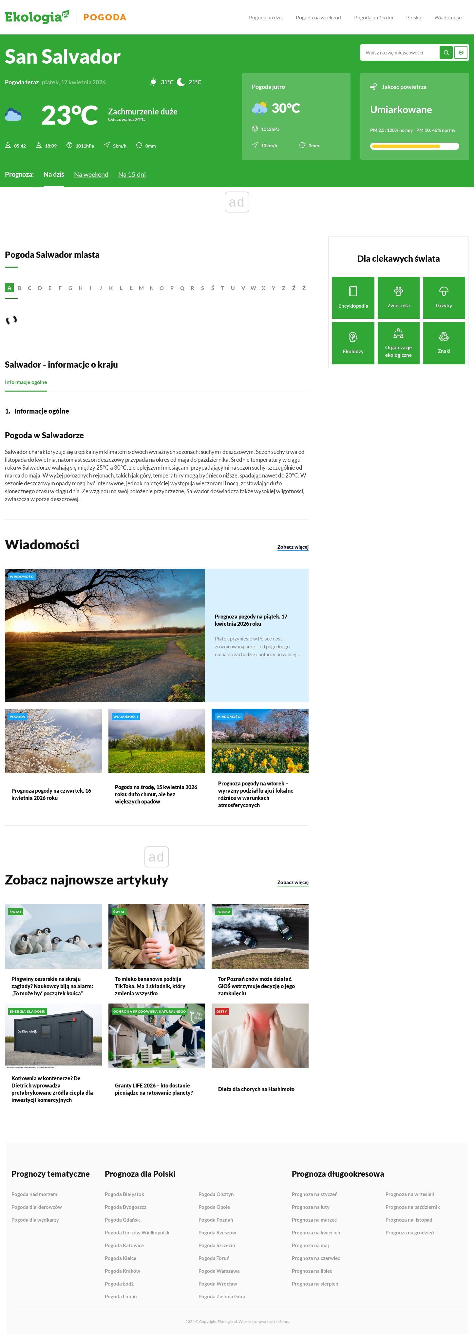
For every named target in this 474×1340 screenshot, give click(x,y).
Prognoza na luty (311, 1206)
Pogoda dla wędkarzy (35, 1219)
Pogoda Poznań (216, 1219)
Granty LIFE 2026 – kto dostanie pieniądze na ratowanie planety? (154, 1088)
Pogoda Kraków (122, 1270)
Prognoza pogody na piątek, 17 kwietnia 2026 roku (251, 619)
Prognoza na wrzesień (410, 1194)
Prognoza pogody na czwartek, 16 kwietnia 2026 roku (51, 794)
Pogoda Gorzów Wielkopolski (138, 1232)
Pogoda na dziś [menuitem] (266, 17)
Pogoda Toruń (214, 1258)
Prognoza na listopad (409, 1219)
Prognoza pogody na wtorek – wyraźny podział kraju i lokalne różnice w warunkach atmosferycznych (256, 794)
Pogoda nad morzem (34, 1194)
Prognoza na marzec (314, 1219)
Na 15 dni (132, 174)
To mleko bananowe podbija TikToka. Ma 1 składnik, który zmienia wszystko (150, 985)
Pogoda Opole (214, 1206)
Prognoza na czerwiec (316, 1258)
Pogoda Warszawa (219, 1270)
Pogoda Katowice (124, 1245)
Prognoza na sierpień (315, 1283)
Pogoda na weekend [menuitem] (318, 17)
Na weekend (91, 174)
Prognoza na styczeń (315, 1194)
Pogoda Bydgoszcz (125, 1206)
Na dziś (54, 174)
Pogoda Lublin (121, 1296)
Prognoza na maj (310, 1245)
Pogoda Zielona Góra (222, 1296)
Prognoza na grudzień (410, 1232)
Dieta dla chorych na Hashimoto (256, 1088)
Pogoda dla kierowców (36, 1206)
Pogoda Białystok (124, 1194)
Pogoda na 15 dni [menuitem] (373, 17)
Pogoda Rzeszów (217, 1232)
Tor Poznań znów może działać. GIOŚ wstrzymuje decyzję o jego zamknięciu (256, 985)
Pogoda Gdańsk (122, 1219)
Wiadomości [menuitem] (448, 17)
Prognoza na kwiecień (316, 1232)
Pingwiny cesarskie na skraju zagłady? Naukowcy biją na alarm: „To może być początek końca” (52, 985)
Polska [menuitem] (413, 17)
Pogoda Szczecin (217, 1245)
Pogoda (105, 17)
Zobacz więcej (293, 546)
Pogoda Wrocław (218, 1283)
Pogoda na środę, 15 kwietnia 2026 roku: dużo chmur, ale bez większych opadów (156, 793)
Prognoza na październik (413, 1206)
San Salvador (63, 56)
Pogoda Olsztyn (216, 1194)
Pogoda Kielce (120, 1258)
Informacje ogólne (26, 381)
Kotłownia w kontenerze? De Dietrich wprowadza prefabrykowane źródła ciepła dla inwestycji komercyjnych (52, 1088)
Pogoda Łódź (119, 1283)
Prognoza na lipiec (312, 1270)
